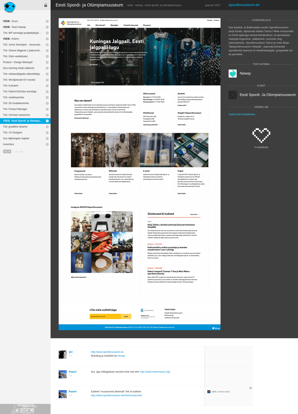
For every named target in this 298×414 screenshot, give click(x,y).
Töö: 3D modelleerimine (16, 103)
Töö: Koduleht (10, 85)
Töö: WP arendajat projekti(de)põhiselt (24, 33)
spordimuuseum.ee (244, 5)
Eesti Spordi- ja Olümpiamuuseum (27, 120)
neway (139, 5)
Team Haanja (14, 27)
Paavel (72, 371)
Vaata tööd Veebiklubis (242, 114)
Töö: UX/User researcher (16, 115)
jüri (71, 352)
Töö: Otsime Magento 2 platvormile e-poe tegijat (27, 50)
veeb (130, 5)
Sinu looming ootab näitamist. (19, 68)
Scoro (10, 21)
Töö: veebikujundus (13, 97)
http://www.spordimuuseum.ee (107, 352)
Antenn (11, 38)
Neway (121, 355)
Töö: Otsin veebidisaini (15, 56)
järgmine (9, 151)
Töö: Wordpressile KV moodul (19, 79)
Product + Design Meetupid (17, 62)
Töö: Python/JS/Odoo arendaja (19, 91)
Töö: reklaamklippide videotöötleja (21, 74)
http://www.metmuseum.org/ (155, 371)
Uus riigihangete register (16, 138)
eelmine (5, 151)
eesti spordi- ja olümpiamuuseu (163, 5)
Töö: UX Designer (12, 132)
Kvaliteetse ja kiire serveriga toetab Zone (25, 409)
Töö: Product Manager (15, 109)
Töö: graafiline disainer (15, 126)
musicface (8, 144)
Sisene (46, 5)
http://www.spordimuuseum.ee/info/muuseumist (116, 395)
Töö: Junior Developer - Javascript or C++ (25, 44)
